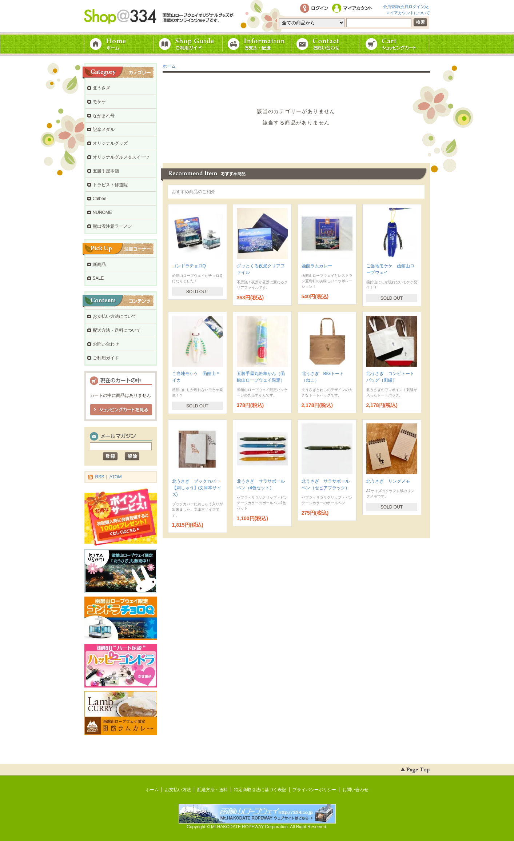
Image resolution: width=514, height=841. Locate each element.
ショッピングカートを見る (121, 410)
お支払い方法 (178, 789)
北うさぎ (101, 88)
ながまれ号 (104, 115)
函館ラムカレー (317, 265)
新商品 (99, 264)
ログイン (314, 8)
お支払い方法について (114, 316)
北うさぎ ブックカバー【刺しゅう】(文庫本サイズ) (197, 488)
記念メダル (104, 129)
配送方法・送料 (212, 789)
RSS (99, 476)
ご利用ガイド (188, 44)
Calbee (100, 198)
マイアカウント (353, 8)
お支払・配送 (257, 44)
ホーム (119, 44)
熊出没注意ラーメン (112, 226)
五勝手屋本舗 (106, 171)
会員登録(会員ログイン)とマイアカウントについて (406, 8)
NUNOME (102, 212)
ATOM (115, 476)
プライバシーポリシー (314, 789)
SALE (98, 278)
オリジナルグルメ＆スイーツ (121, 157)
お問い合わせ (326, 44)
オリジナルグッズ (110, 143)
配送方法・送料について (117, 330)
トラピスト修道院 (110, 184)
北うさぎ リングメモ (388, 481)
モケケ (99, 101)
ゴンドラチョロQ (189, 265)
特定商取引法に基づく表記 (260, 789)
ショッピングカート (395, 44)
